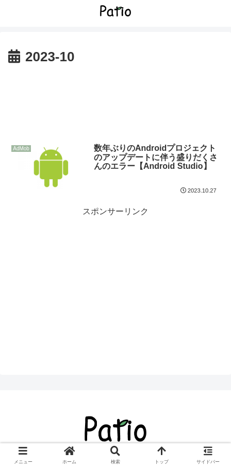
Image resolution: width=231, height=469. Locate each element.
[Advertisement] (115, 100)
